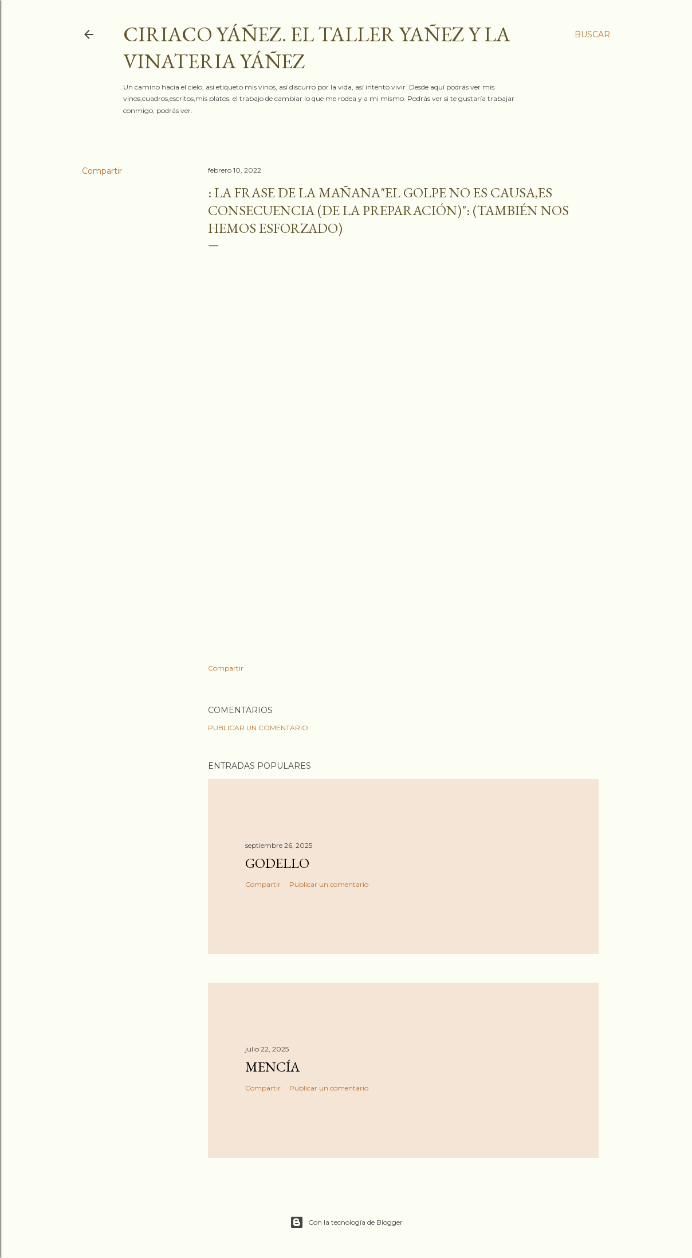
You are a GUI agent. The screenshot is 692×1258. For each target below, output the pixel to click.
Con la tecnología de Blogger (346, 1222)
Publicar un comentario (258, 727)
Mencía (272, 1067)
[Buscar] (592, 34)
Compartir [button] (102, 171)
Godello (277, 863)
